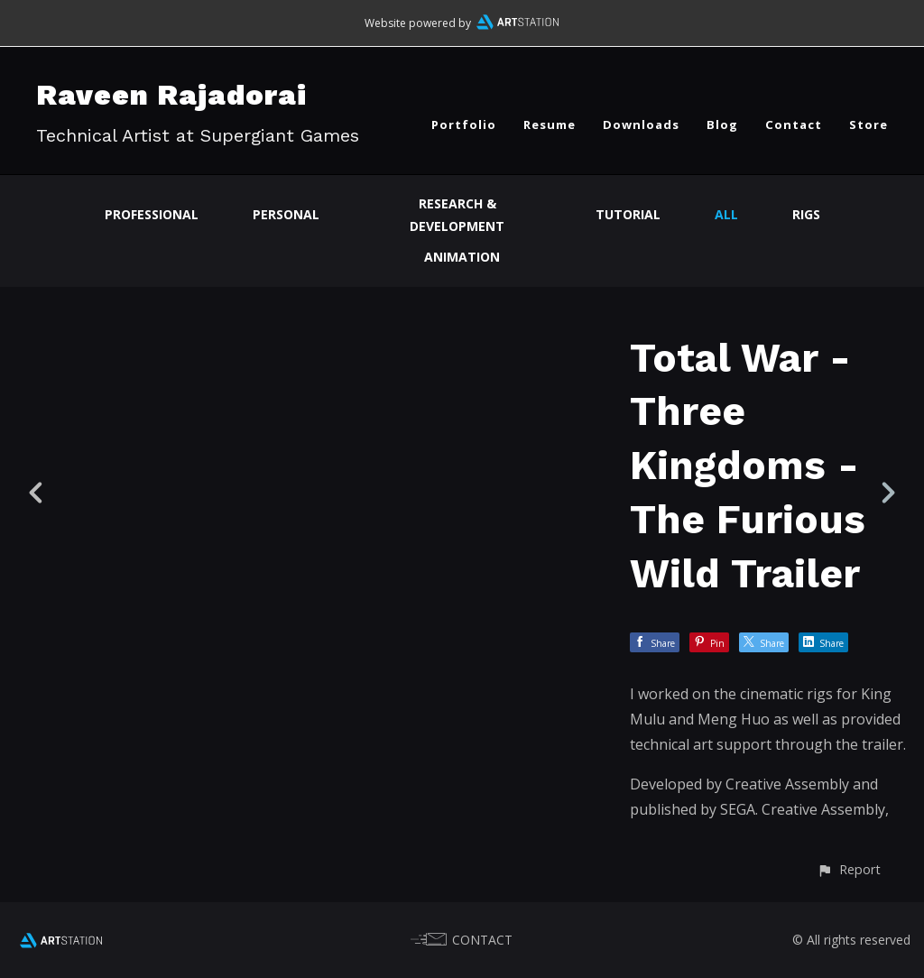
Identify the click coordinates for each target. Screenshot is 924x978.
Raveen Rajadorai (171, 95)
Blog (722, 124)
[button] (848, 869)
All (726, 214)
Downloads (641, 124)
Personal (286, 214)
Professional (152, 214)
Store (868, 124)
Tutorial (628, 214)
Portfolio (463, 124)
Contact (793, 124)
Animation (462, 256)
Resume (549, 124)
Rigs (806, 214)
